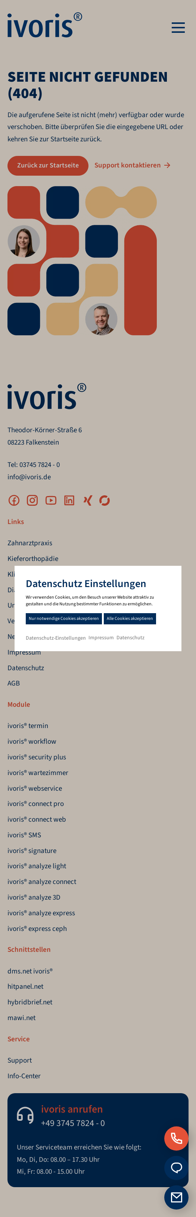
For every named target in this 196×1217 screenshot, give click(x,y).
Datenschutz (130, 638)
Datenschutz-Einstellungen (56, 638)
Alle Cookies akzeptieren (130, 618)
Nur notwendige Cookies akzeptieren (64, 618)
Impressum (101, 638)
